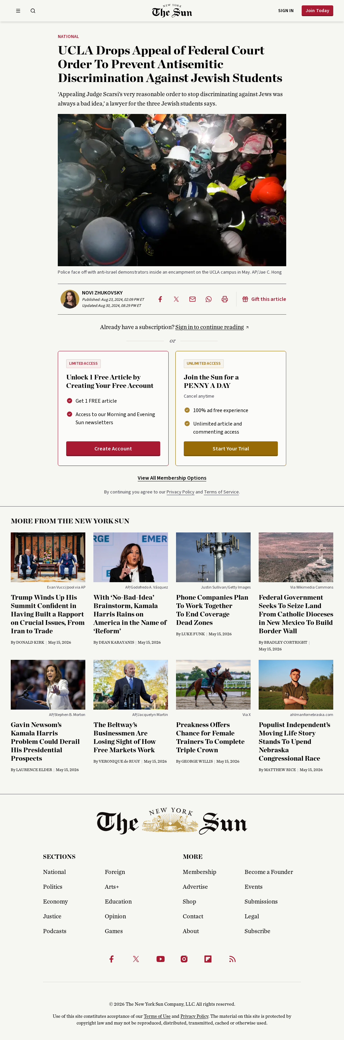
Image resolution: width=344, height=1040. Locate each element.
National (68, 37)
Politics (52, 887)
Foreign (115, 872)
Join (317, 10)
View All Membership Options (172, 478)
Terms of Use (157, 1016)
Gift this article (264, 299)
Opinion (115, 917)
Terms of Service (221, 492)
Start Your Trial (231, 448)
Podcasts (55, 931)
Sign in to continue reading (209, 327)
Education (118, 902)
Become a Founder (269, 872)
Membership (199, 872)
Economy (55, 902)
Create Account (113, 448)
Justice (52, 917)
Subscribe (257, 931)
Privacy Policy (181, 492)
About (191, 931)
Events (254, 887)
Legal (252, 917)
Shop (189, 902)
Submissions (261, 902)
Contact (193, 917)
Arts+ (112, 887)
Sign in (286, 10)
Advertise (195, 887)
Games (114, 931)
